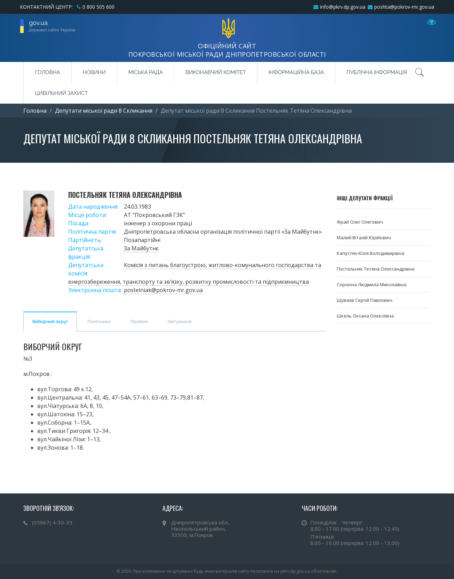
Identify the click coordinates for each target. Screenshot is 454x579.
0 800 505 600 (98, 6)
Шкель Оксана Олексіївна (365, 316)
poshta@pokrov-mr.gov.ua (404, 6)
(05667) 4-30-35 (52, 522)
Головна (47, 72)
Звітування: (179, 321)
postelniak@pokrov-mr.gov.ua (163, 290)
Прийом (139, 321)
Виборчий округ (50, 321)
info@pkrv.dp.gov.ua (342, 6)
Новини (94, 72)
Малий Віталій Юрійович (364, 237)
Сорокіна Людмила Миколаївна (371, 284)
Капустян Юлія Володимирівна (370, 253)
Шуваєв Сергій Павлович (364, 300)
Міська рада (145, 72)
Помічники (99, 321)
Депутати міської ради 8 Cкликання (103, 110)
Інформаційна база (296, 72)
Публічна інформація (377, 72)
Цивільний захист (61, 93)
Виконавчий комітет (215, 72)
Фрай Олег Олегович (360, 222)
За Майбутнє (141, 248)
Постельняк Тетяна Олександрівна (375, 269)
